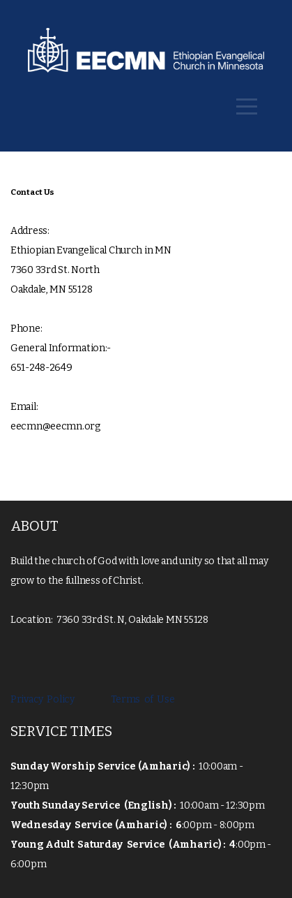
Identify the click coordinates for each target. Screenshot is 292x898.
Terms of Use (139, 699)
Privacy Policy (44, 699)
